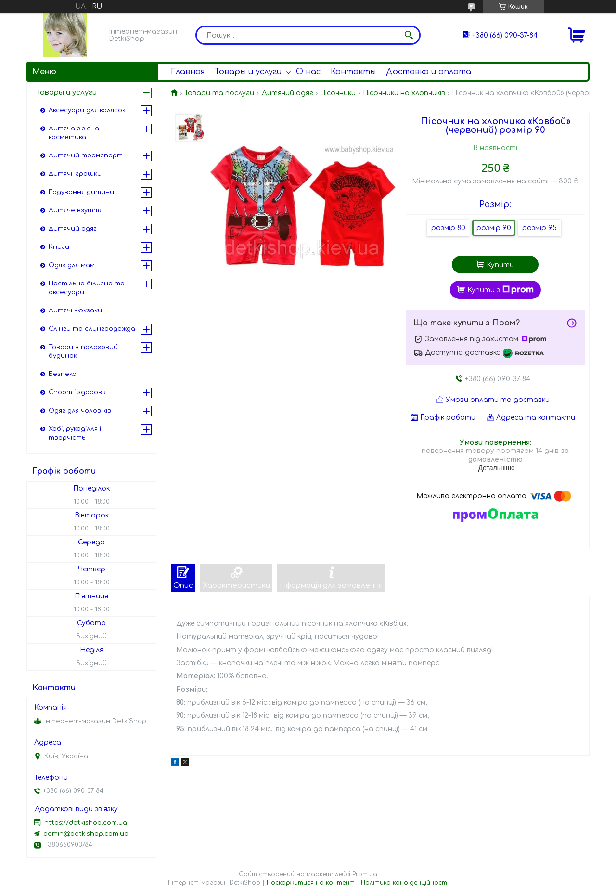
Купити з (500, 289)
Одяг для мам (72, 265)
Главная (188, 71)
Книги (59, 247)
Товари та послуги (219, 93)
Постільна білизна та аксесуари (87, 288)
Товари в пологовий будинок (83, 351)
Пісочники (338, 93)
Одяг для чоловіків (80, 410)
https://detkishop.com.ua (85, 822)
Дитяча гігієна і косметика (76, 133)
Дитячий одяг (287, 93)
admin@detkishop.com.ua (85, 833)
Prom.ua (364, 874)
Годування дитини (81, 192)
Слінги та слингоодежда (92, 328)
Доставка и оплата (428, 71)
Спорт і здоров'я (78, 392)
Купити (500, 265)
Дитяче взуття (76, 210)
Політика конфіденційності (405, 882)
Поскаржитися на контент (311, 882)
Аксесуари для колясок (87, 110)
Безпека (63, 374)
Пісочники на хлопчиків (404, 93)
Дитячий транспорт (86, 155)
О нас (308, 71)
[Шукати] (408, 35)
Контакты (353, 71)
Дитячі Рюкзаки (75, 310)
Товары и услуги (248, 71)
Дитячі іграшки (75, 173)
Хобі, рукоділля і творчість (75, 433)
